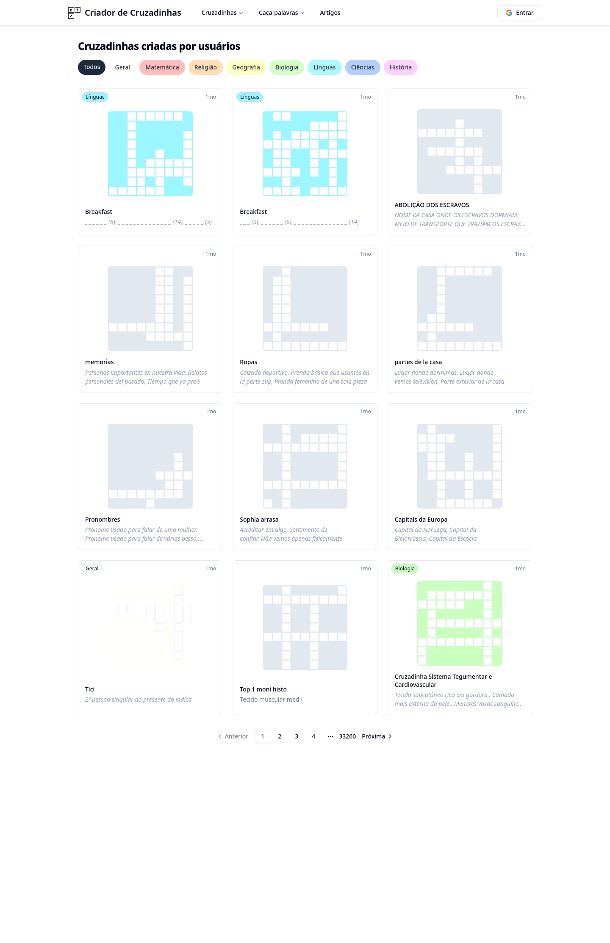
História (401, 67)
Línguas (324, 67)
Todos (91, 67)
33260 (347, 736)
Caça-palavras (282, 12)
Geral (122, 67)
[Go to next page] (378, 736)
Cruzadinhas (223, 12)
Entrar (520, 12)
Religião (205, 67)
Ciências (362, 67)
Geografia (246, 67)
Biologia (286, 67)
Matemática (162, 67)
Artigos (330, 12)
